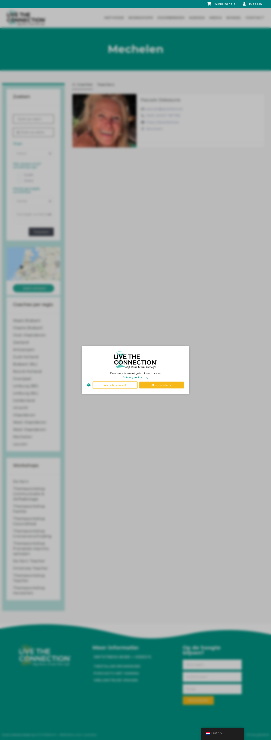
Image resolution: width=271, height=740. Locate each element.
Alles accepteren (161, 384)
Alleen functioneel (115, 384)
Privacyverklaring (135, 377)
